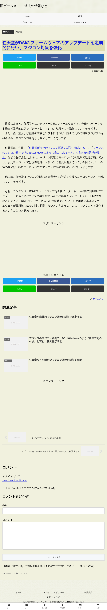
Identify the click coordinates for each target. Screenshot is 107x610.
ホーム (19, 597)
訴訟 (19, 32)
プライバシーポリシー (53, 597)
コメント (7, 519)
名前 (5, 505)
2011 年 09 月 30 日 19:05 (14, 480)
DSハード (8, 32)
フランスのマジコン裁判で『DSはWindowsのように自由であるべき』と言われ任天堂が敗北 (53, 152)
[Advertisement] (53, 95)
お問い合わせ (53, 601)
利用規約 (88, 597)
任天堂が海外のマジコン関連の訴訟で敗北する (57, 147)
